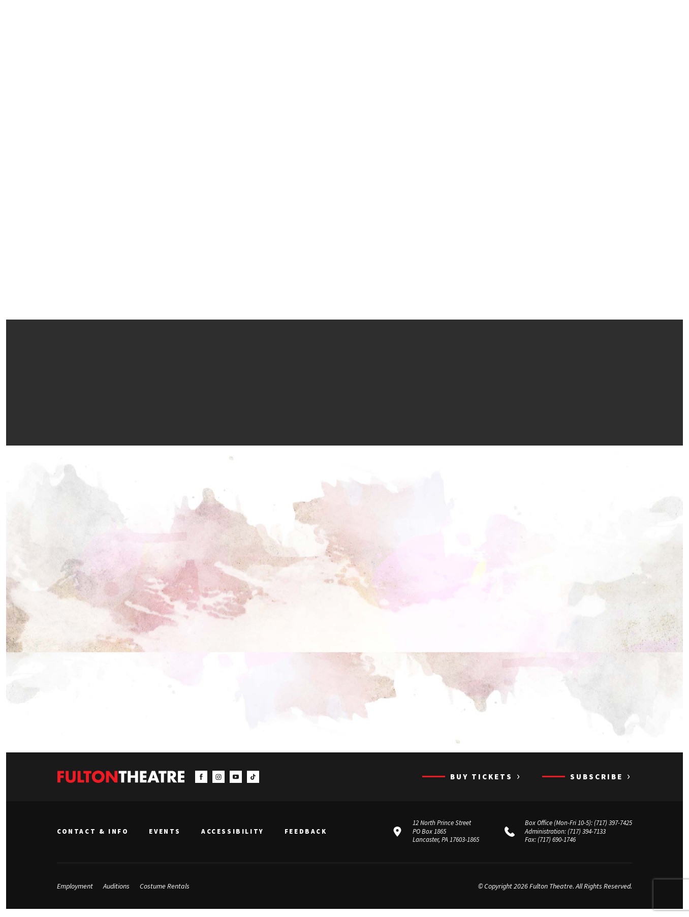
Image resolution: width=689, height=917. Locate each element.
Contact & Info (93, 834)
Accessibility (232, 834)
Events (165, 834)
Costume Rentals (165, 888)
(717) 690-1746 (557, 842)
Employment (75, 888)
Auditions (116, 888)
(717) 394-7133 (587, 833)
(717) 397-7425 (613, 824)
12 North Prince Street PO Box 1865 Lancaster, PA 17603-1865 (446, 833)
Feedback (306, 834)
